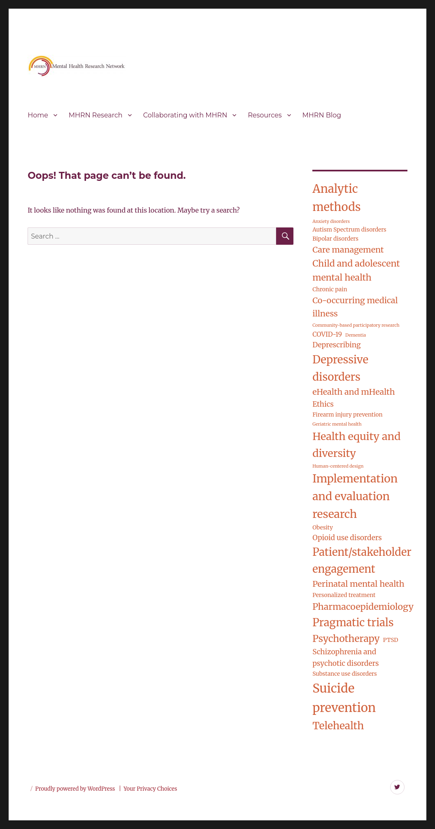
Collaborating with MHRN (185, 115)
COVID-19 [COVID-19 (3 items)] (327, 334)
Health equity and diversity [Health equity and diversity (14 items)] (356, 445)
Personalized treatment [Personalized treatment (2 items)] (343, 595)
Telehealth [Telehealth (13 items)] (338, 725)
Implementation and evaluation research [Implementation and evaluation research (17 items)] (355, 496)
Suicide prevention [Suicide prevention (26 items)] (344, 698)
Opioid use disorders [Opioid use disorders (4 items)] (346, 537)
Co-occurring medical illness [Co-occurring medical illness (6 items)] (355, 306)
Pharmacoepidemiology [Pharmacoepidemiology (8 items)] (363, 606)
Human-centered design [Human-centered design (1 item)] (337, 466)
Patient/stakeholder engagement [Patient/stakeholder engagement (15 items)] (361, 561)
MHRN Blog (321, 115)
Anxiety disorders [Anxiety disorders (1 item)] (331, 221)
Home (38, 115)
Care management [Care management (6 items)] (348, 250)
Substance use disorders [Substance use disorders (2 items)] (344, 673)
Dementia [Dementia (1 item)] (355, 335)
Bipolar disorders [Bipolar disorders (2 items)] (335, 238)
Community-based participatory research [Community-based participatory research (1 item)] (355, 325)
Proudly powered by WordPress (75, 788)
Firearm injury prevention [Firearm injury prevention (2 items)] (347, 414)
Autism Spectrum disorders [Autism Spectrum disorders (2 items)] (349, 229)
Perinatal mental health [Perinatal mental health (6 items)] (358, 584)
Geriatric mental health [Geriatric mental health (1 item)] (336, 424)
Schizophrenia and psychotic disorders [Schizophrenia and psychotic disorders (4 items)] (345, 657)
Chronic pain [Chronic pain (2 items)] (329, 289)
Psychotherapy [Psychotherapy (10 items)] (345, 638)
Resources (264, 115)
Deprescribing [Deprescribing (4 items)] (336, 344)
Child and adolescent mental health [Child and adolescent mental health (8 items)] (356, 270)
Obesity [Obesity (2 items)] (322, 527)
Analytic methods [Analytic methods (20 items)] (336, 198)
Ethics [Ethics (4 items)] (323, 404)
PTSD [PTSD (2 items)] (390, 640)
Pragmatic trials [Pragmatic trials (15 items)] (352, 622)
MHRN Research (96, 115)
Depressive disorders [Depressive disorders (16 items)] (340, 368)
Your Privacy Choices (150, 788)
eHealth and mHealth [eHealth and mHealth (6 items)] (353, 392)
